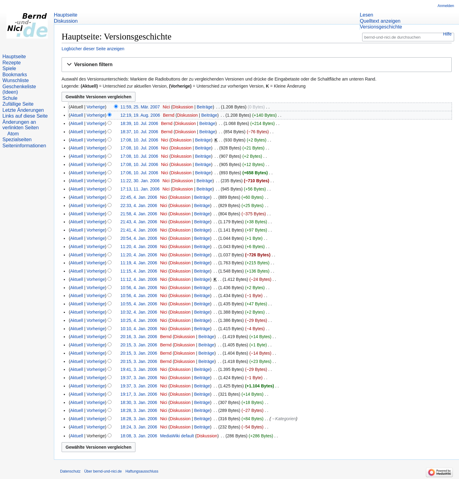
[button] (256, 65)
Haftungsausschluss (141, 471)
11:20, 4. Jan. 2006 (138, 246)
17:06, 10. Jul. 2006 (139, 172)
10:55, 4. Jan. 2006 (138, 303)
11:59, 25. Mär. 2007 (140, 106)
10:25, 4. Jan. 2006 (138, 320)
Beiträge (205, 106)
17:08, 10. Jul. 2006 (139, 140)
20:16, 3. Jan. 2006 (138, 336)
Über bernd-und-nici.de (103, 471)
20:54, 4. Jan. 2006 (138, 238)
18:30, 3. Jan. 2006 (138, 402)
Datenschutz (70, 471)
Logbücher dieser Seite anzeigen (93, 48)
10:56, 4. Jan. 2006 (138, 287)
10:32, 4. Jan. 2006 (138, 312)
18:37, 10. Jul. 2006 (139, 131)
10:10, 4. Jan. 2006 (138, 328)
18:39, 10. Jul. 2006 (139, 123)
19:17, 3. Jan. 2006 (138, 394)
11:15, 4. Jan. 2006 (138, 271)
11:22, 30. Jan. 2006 (140, 180)
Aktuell (76, 115)
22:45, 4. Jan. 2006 (138, 197)
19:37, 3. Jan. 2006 (138, 377)
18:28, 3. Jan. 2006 (138, 410)
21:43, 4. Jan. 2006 (138, 221)
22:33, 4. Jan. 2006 (138, 205)
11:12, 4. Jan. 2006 (138, 279)
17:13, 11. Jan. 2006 (140, 189)
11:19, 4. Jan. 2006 (138, 262)
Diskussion (183, 106)
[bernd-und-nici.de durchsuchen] (408, 37)
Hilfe (447, 34)
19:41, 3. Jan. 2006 (138, 369)
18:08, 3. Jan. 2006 (138, 435)
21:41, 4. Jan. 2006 (138, 230)
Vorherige (96, 106)
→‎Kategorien (283, 418)
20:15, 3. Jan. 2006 (138, 344)
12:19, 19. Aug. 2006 (140, 115)
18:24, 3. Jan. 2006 (138, 426)
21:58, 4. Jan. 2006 (138, 213)
